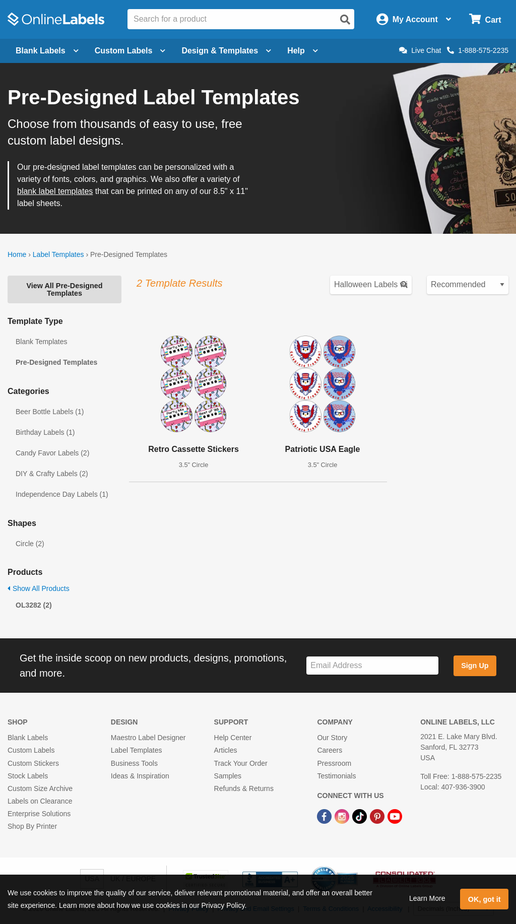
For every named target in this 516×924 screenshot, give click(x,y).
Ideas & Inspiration (140, 776)
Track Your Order (241, 763)
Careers (329, 750)
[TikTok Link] (360, 816)
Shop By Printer (32, 826)
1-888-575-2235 (477, 50)
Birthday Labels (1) (45, 432)
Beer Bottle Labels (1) (50, 412)
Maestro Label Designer (148, 738)
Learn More (427, 898)
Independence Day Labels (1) (62, 494)
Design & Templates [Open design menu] (226, 50)
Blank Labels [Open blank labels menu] (47, 50)
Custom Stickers (33, 763)
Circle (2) (30, 544)
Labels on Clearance (40, 801)
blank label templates (55, 191)
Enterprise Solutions (39, 814)
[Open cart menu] (485, 19)
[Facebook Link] (325, 816)
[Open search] (345, 20)
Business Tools (134, 763)
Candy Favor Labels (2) (52, 453)
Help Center (233, 738)
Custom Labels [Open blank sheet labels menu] (130, 50)
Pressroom (334, 763)
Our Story (332, 738)
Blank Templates (41, 342)
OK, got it (484, 899)
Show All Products (39, 588)
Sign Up (474, 666)
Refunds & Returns (244, 788)
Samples (227, 776)
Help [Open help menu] (302, 50)
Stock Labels (28, 776)
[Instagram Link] (343, 816)
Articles (225, 750)
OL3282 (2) (34, 605)
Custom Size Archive (40, 788)
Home (17, 254)
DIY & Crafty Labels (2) (52, 474)
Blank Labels (28, 738)
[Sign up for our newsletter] (372, 665)
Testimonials (336, 776)
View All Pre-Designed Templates (64, 289)
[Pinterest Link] (378, 816)
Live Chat (420, 50)
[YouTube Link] (395, 816)
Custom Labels (31, 750)
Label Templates (58, 254)
